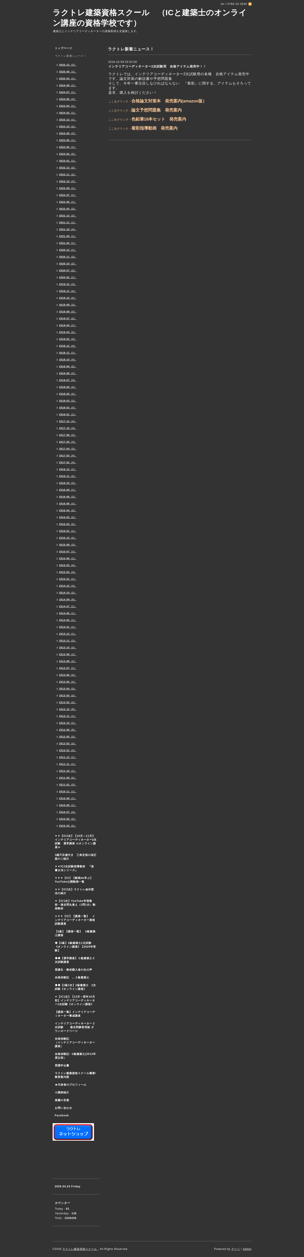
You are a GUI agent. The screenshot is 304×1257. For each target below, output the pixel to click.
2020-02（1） (68, 277)
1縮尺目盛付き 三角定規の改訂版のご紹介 (76, 856)
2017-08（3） (68, 435)
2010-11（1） (68, 791)
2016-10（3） (68, 483)
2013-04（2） (68, 688)
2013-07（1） (68, 668)
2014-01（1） (68, 627)
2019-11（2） (68, 291)
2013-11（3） (68, 640)
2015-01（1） (68, 579)
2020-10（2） (68, 263)
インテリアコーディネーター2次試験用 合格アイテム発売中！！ (157, 66)
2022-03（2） (68, 208)
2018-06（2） (68, 387)
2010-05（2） (68, 819)
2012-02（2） (68, 743)
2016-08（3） (68, 496)
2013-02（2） (68, 702)
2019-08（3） (68, 311)
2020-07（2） (68, 270)
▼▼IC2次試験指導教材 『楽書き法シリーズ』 (74, 868)
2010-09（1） (68, 798)
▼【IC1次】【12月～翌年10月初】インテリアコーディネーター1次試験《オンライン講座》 (77, 1000)
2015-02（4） (68, 572)
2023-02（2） (68, 154)
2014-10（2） (68, 592)
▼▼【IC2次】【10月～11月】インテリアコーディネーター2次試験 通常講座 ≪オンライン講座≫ (76, 841)
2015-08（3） (68, 544)
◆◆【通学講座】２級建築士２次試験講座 (75, 960)
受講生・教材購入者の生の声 (73, 969)
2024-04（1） (68, 106)
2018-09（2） (68, 366)
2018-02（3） (68, 407)
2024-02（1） (68, 112)
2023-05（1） (68, 147)
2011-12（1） (68, 757)
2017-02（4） (68, 462)
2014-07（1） (68, 606)
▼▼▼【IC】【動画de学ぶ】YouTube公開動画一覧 (74, 879)
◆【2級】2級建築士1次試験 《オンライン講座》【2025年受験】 (75, 946)
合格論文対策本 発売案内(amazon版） (169, 101)
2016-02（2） (68, 524)
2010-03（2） (68, 825)
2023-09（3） (68, 133)
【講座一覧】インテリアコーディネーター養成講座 (75, 1013)
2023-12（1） (68, 119)
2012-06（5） (68, 729)
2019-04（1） (68, 325)
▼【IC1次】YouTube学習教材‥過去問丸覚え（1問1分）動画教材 (75, 904)
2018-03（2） (68, 400)
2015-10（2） (68, 538)
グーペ (235, 1249)
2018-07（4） (68, 380)
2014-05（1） (68, 620)
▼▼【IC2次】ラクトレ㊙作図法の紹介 (74, 891)
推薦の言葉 (62, 1100)
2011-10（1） (68, 771)
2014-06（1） (68, 613)
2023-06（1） (68, 140)
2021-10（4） (68, 229)
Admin (247, 1249)
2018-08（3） (68, 373)
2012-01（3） (68, 750)
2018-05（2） (68, 394)
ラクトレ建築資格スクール (80, 1249)
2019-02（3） (68, 339)
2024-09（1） (68, 85)
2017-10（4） (68, 428)
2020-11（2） (68, 256)
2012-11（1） (68, 716)
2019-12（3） (68, 284)
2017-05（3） (68, 442)
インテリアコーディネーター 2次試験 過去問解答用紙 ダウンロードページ (75, 1027)
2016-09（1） (68, 490)
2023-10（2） (68, 126)
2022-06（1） (68, 202)
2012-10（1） (68, 723)
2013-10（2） (68, 647)
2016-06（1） (68, 503)
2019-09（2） (68, 304)
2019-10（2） (68, 298)
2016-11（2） (68, 476)
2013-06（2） (68, 675)
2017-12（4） (68, 421)
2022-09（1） (68, 188)
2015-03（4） (68, 565)
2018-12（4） (68, 346)
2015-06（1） (68, 558)
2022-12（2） (68, 167)
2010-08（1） (68, 805)
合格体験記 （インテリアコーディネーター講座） (77, 1042)
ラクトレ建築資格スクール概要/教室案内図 (75, 1075)
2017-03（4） (68, 455)
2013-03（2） (68, 695)
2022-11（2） (68, 174)
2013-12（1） (68, 633)
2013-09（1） (68, 654)
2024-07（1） (68, 92)
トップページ (63, 48)
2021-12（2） (68, 215)
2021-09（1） (68, 236)
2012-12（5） (68, 709)
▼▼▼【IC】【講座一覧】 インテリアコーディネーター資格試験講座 (75, 920)
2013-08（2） (68, 661)
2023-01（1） (68, 160)
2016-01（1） (68, 531)
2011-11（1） (68, 764)
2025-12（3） (68, 64)
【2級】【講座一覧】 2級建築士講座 (75, 933)
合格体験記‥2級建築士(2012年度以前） (75, 1055)
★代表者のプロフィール (70, 1084)
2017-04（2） (68, 448)
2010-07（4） (68, 812)
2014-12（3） (68, 585)
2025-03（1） (68, 78)
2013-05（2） (68, 681)
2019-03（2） (68, 332)
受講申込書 (62, 1065)
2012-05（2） (68, 736)
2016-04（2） (68, 510)
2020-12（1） (68, 250)
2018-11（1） (68, 352)
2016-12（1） (68, 469)
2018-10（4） (68, 359)
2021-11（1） (68, 222)
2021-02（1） (68, 243)
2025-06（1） (68, 71)
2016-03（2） (68, 517)
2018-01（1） (68, 414)
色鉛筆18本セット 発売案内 (158, 119)
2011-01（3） (68, 784)
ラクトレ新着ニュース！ (70, 55)
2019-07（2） (68, 318)
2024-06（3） (68, 99)
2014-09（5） (68, 599)
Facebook (62, 1115)
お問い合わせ (63, 1107)
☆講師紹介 (62, 1092)
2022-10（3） (68, 181)
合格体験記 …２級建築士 (73, 977)
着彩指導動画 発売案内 (154, 128)
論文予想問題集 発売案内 (156, 110)
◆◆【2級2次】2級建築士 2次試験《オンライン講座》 (75, 987)
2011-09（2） (68, 777)
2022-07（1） (68, 195)
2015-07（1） (68, 551)
